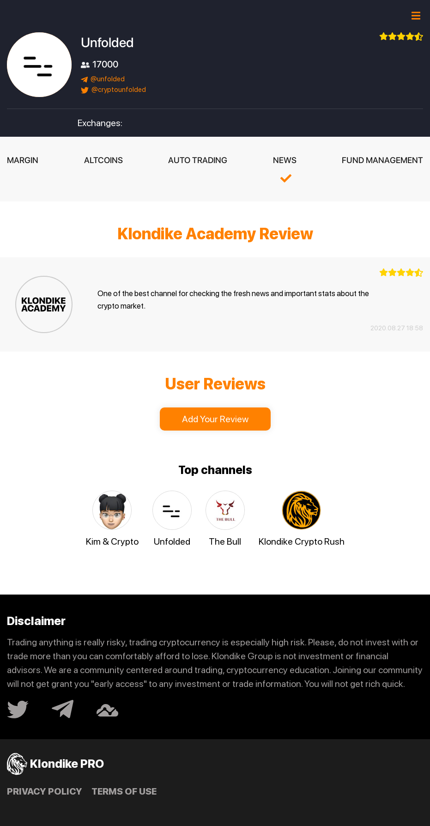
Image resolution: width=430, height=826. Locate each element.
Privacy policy (44, 791)
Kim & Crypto (112, 541)
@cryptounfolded (113, 89)
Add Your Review (215, 419)
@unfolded (103, 79)
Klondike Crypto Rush (302, 541)
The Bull (225, 541)
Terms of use (124, 791)
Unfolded (172, 541)
